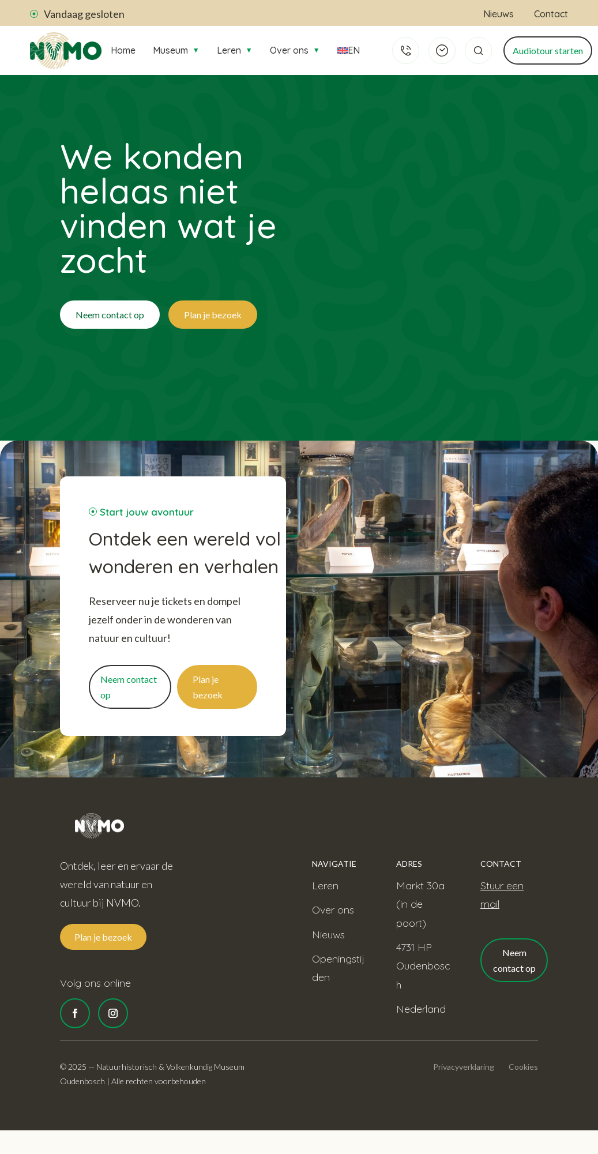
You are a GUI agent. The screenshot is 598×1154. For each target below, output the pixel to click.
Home (123, 50)
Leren (235, 50)
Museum (176, 50)
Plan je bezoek (213, 314)
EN (347, 50)
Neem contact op (110, 314)
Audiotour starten (548, 50)
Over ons (295, 50)
